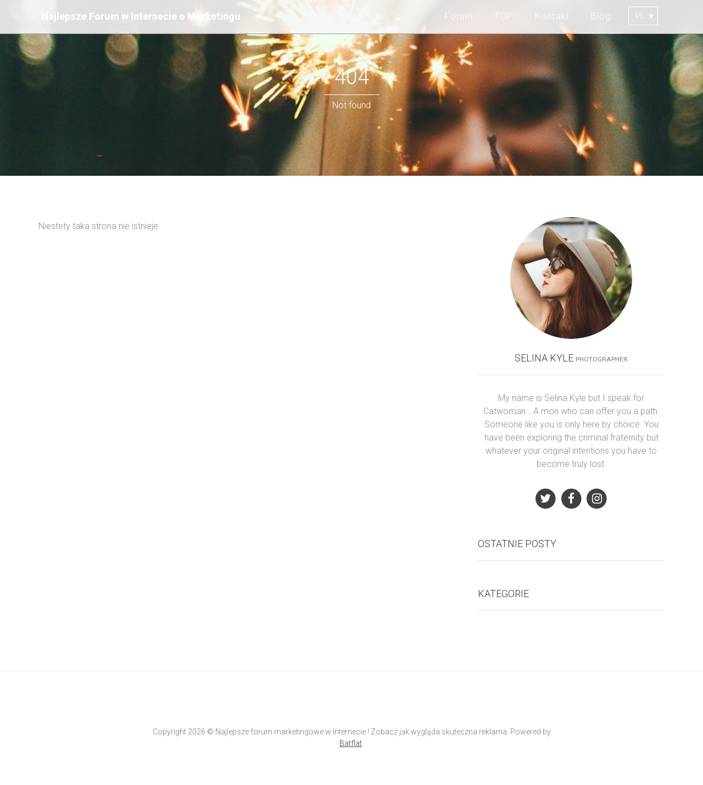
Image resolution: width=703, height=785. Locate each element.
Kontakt (552, 16)
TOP (504, 16)
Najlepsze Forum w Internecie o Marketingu (141, 16)
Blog (601, 16)
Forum (459, 16)
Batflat (350, 743)
